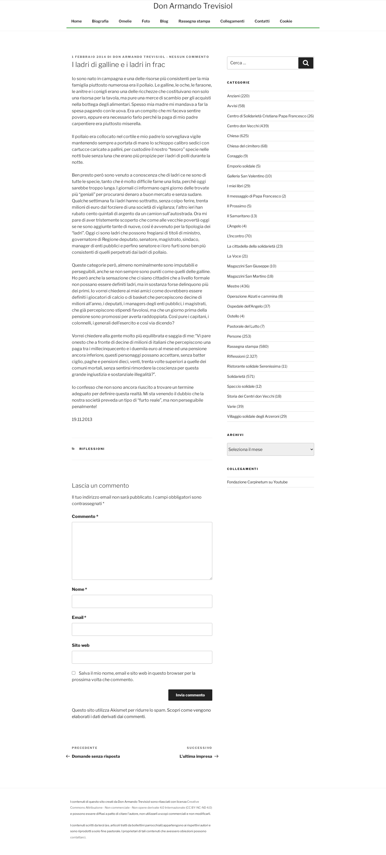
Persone (234, 336)
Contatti (262, 21)
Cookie (286, 21)
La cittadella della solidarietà (251, 246)
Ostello (233, 316)
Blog (164, 21)
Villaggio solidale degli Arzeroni (253, 416)
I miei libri (235, 186)
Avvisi (232, 105)
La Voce (234, 256)
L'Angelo (234, 226)
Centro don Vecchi (243, 126)
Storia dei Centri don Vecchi (250, 396)
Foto (146, 21)
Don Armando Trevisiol (139, 57)
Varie (231, 406)
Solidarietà (236, 376)
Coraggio (235, 156)
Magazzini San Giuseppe (248, 266)
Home (76, 21)
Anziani (233, 96)
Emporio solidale (241, 166)
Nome (79, 589)
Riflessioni (92, 449)
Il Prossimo (236, 206)
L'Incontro (235, 236)
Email (79, 617)
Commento (85, 516)
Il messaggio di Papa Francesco (254, 196)
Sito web (81, 645)
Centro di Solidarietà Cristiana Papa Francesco (266, 116)
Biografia (100, 21)
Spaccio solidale (241, 386)
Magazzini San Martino (246, 276)
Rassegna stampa (194, 21)
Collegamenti (232, 21)
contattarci (78, 837)
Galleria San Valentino (245, 176)
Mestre (233, 286)
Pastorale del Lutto (243, 326)
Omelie (125, 21)
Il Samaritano (238, 216)
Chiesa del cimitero (243, 146)
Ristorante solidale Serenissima (254, 366)
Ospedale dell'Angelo (245, 306)
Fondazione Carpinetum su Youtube (257, 482)
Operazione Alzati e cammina (252, 296)
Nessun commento (189, 57)
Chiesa (233, 135)
